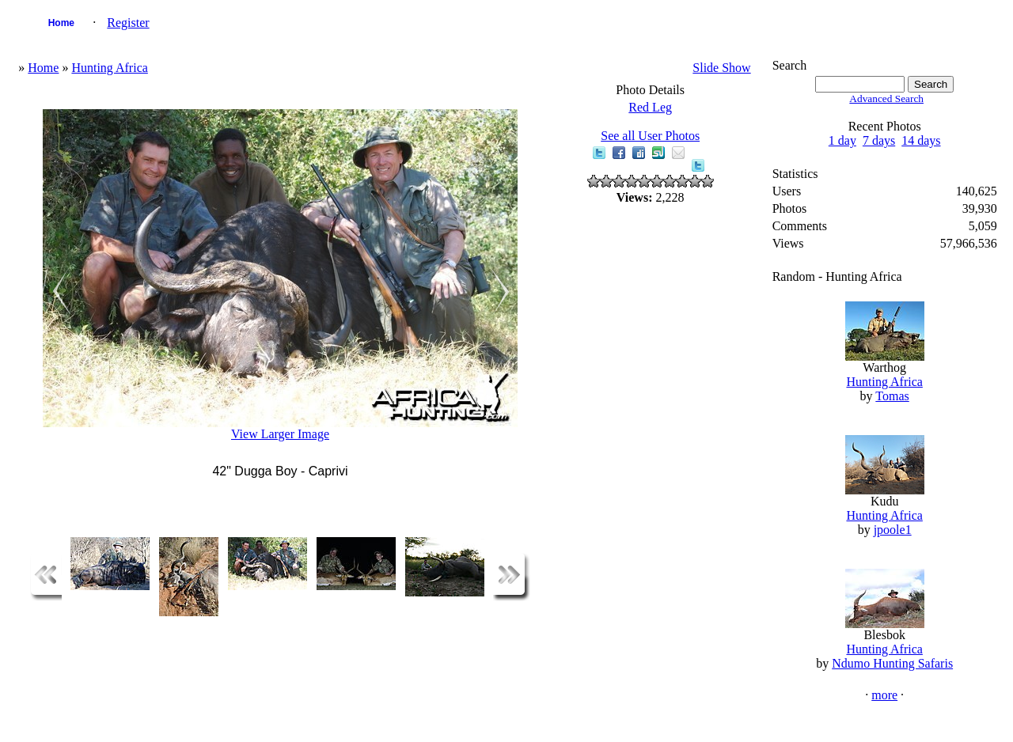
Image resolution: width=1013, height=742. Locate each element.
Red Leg (650, 107)
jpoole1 (893, 529)
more (884, 695)
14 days (920, 140)
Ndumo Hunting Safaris (892, 663)
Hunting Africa (109, 67)
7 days (879, 140)
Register (128, 22)
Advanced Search (886, 98)
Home (61, 22)
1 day (842, 140)
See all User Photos (650, 135)
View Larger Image (280, 434)
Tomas (892, 396)
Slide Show (721, 67)
